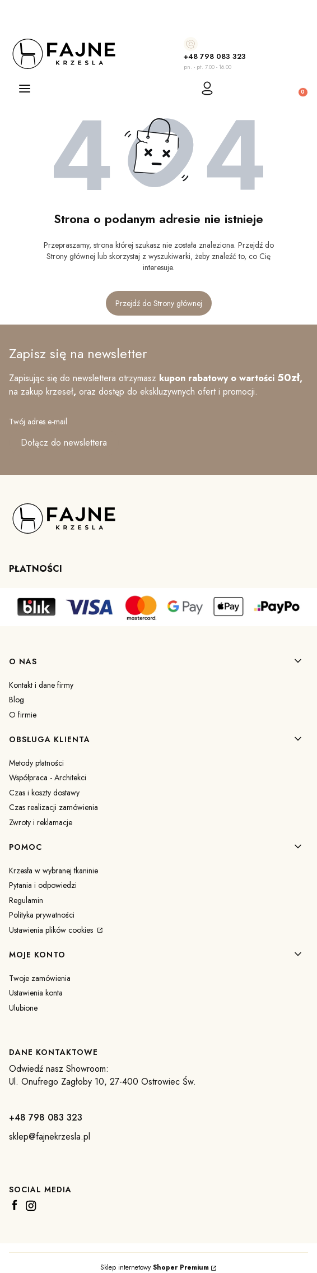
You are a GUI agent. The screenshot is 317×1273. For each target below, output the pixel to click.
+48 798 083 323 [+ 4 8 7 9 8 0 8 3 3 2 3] (215, 56)
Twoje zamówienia (40, 978)
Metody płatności (36, 763)
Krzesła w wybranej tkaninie (53, 870)
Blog (16, 699)
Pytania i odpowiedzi (43, 885)
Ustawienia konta (36, 992)
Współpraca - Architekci (47, 777)
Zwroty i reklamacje (40, 822)
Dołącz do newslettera (64, 442)
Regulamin (26, 900)
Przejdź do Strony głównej (158, 303)
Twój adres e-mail (38, 421)
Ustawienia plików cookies (52, 930)
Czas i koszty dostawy (44, 792)
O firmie (22, 714)
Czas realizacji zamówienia (53, 807)
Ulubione (23, 1007)
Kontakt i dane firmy (41, 685)
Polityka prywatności (41, 914)
